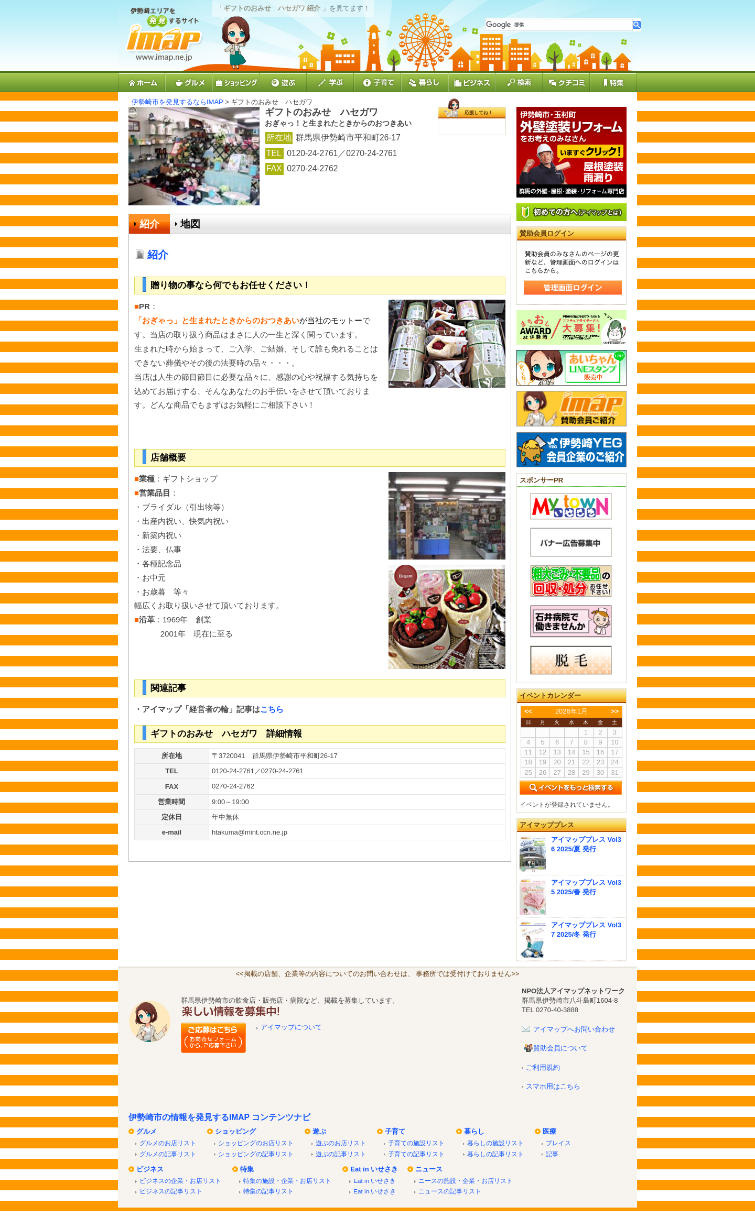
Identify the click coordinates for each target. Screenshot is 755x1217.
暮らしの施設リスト (495, 1142)
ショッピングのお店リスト (256, 1142)
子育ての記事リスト (416, 1153)
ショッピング (235, 1131)
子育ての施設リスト (416, 1142)
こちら (272, 709)
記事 (552, 1153)
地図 (190, 223)
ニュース (429, 1169)
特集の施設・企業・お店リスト (287, 1180)
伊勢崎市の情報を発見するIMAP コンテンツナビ (219, 1117)
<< (528, 711)
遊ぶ (319, 1131)
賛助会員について (560, 1048)
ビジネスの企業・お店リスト (180, 1180)
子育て (395, 1131)
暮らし (474, 1131)
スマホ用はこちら (553, 1086)
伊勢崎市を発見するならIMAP (177, 102)
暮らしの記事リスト (495, 1153)
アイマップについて (291, 1027)
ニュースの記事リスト (449, 1191)
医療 (549, 1131)
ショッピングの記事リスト (256, 1153)
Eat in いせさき (374, 1169)
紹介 (149, 223)
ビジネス (150, 1169)
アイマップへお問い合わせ (574, 1029)
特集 (247, 1169)
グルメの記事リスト (167, 1153)
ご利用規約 (543, 1067)
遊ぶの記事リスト (341, 1153)
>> (615, 711)
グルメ (146, 1131)
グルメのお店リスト (167, 1142)
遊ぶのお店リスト (341, 1142)
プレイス (558, 1142)
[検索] (559, 24)
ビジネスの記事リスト (170, 1191)
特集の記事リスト (268, 1191)
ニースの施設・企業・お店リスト (465, 1180)
